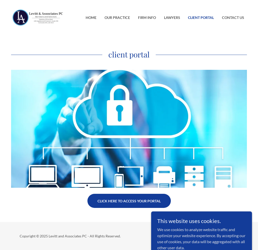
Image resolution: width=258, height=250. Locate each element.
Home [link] (91, 17)
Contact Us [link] (233, 17)
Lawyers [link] (172, 17)
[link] (38, 17)
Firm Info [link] (147, 17)
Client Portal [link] (201, 17)
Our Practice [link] (117, 17)
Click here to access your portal (129, 201)
